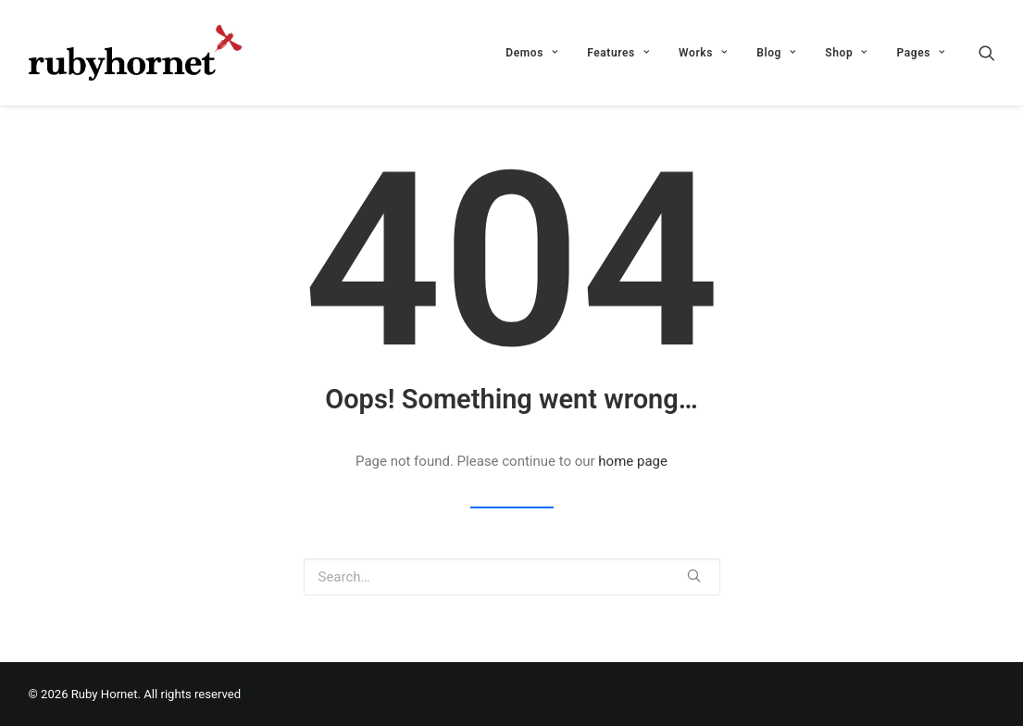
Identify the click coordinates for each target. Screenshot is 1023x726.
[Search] (987, 53)
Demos (531, 52)
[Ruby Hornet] (136, 53)
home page (632, 461)
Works (703, 52)
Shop (846, 52)
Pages (920, 52)
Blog (775, 52)
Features (618, 52)
